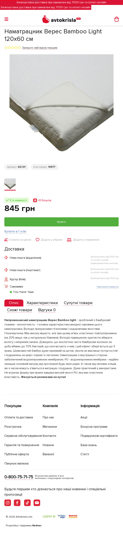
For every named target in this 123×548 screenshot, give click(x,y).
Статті (84, 454)
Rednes (36, 525)
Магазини (50, 427)
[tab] (13, 303)
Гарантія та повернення (21, 445)
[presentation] (13, 303)
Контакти (49, 436)
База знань (88, 445)
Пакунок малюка (16, 463)
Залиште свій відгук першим (39, 47)
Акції (83, 417)
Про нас (48, 417)
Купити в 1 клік (15, 231)
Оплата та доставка (18, 417)
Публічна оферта (16, 454)
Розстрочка (12, 427)
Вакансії (48, 454)
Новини (48, 445)
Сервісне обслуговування (23, 436)
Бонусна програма (93, 427)
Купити (61, 222)
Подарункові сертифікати (99, 436)
